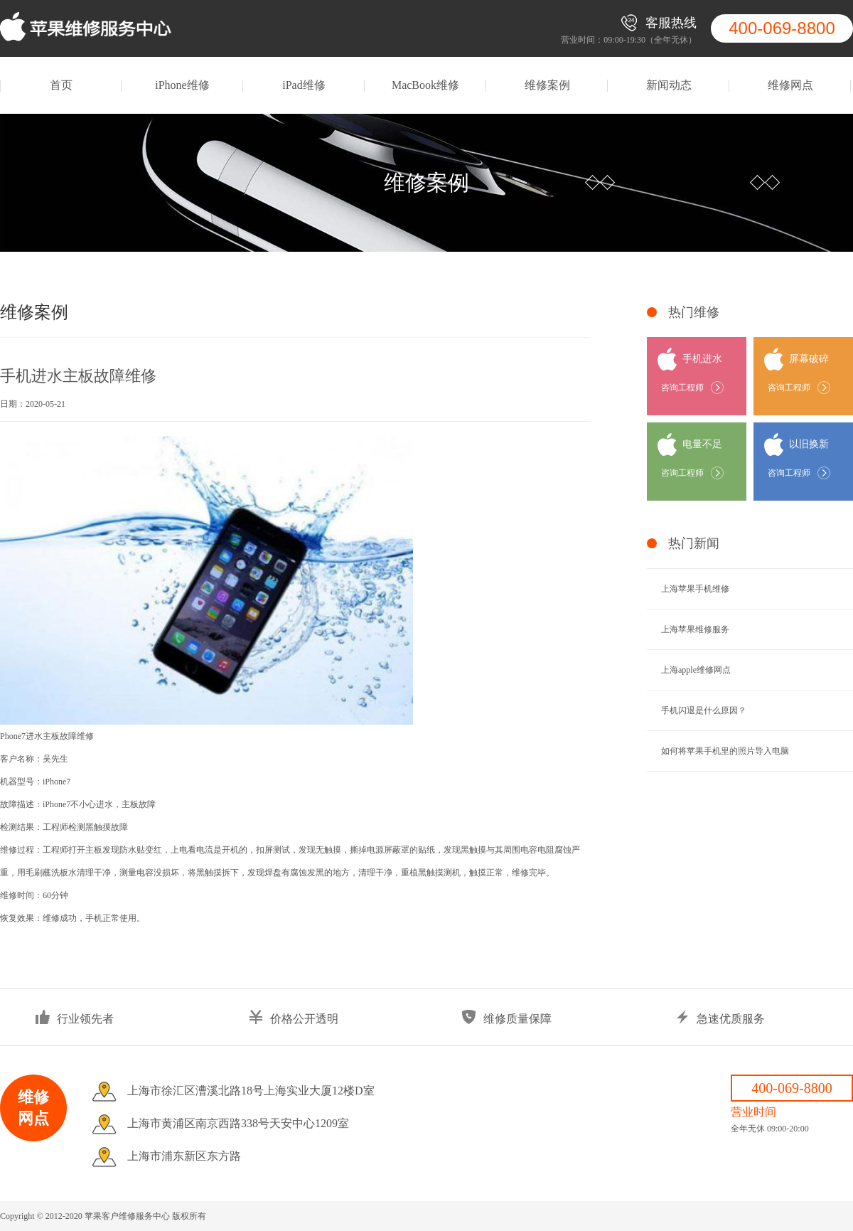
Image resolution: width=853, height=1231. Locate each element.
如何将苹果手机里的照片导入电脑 (725, 751)
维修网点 (790, 85)
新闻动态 (669, 85)
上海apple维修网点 (696, 670)
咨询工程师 (682, 388)
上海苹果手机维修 (695, 589)
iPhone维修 (182, 85)
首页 (61, 85)
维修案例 (547, 85)
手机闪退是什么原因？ (703, 710)
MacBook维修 (425, 85)
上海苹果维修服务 (695, 629)
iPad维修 (303, 85)
